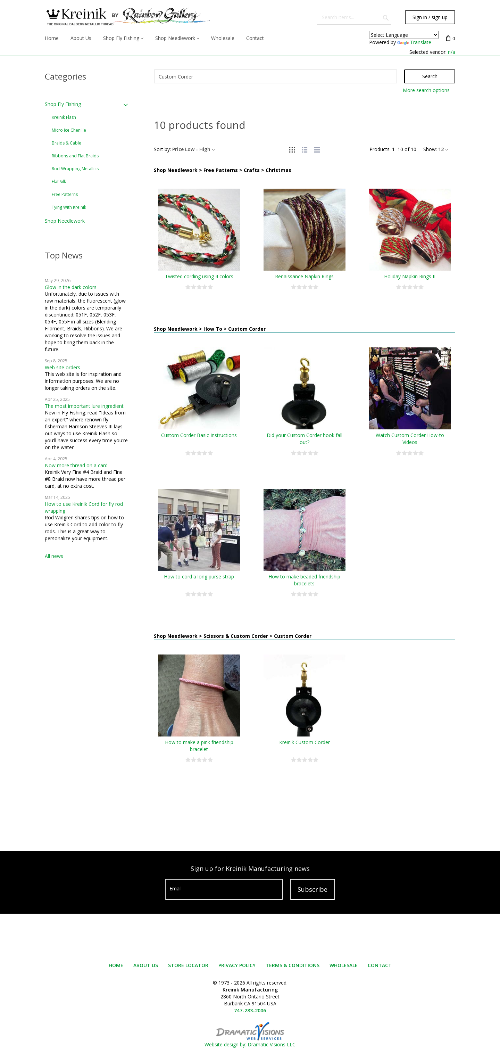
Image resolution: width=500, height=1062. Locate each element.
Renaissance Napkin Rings (304, 276)
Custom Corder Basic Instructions (199, 435)
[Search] (276, 76)
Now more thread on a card (76, 465)
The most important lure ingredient (84, 406)
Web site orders (62, 367)
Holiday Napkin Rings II (409, 276)
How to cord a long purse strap (199, 576)
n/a (451, 52)
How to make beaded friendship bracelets (304, 580)
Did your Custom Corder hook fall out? (304, 438)
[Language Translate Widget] (404, 35)
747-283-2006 (250, 1010)
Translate (414, 42)
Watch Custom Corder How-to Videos (410, 438)
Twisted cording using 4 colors (199, 276)
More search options (426, 90)
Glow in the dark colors (71, 287)
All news (54, 556)
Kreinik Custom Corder (304, 742)
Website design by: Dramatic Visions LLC (250, 1041)
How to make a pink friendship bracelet (199, 745)
